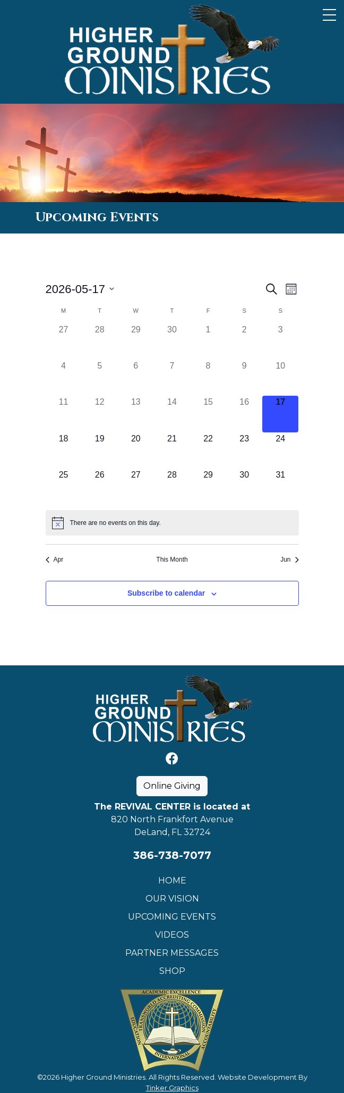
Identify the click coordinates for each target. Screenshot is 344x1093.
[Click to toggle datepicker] (80, 289)
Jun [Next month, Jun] (289, 559)
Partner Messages (172, 953)
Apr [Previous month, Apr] (55, 559)
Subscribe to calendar (166, 593)
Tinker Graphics (172, 1087)
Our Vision (172, 899)
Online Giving (172, 786)
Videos (172, 935)
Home (172, 880)
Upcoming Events (172, 917)
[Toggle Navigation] (329, 14)
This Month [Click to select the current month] (171, 559)
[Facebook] (172, 759)
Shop (172, 971)
